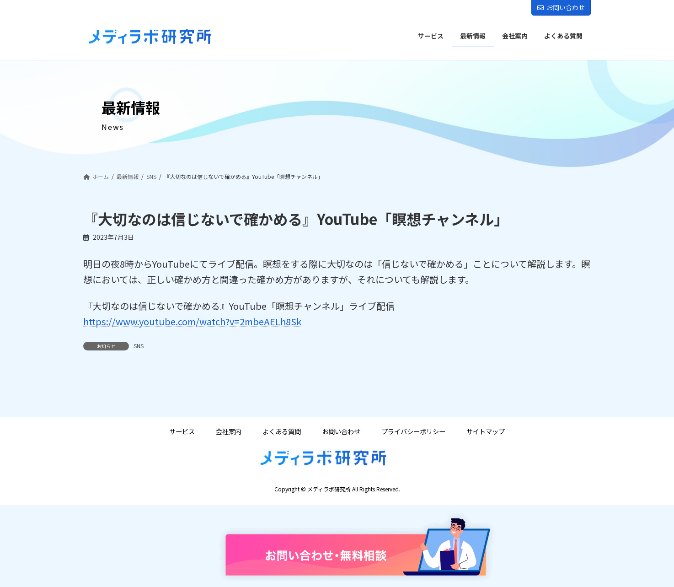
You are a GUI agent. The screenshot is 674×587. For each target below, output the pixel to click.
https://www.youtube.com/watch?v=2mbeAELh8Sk (192, 321)
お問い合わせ (561, 7)
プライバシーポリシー (413, 431)
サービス (182, 431)
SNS (139, 346)
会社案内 (228, 431)
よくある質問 (281, 431)
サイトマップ (485, 431)
